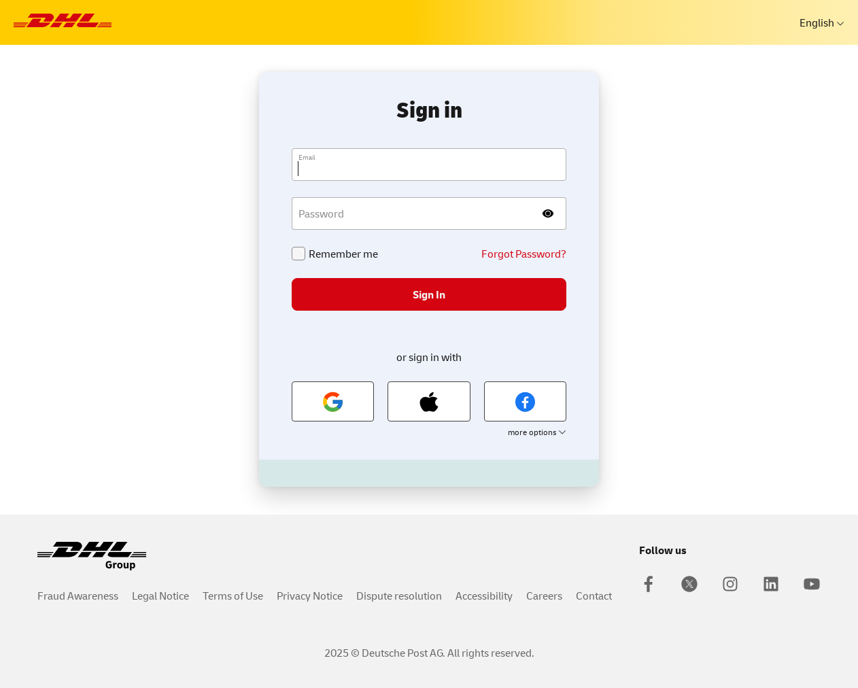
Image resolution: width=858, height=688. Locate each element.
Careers (544, 595)
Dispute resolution (399, 595)
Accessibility (484, 595)
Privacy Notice (310, 595)
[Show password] (548, 213)
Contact (594, 595)
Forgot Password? (523, 253)
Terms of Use (233, 595)
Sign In (429, 294)
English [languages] (818, 22)
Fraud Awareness (77, 595)
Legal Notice (160, 595)
